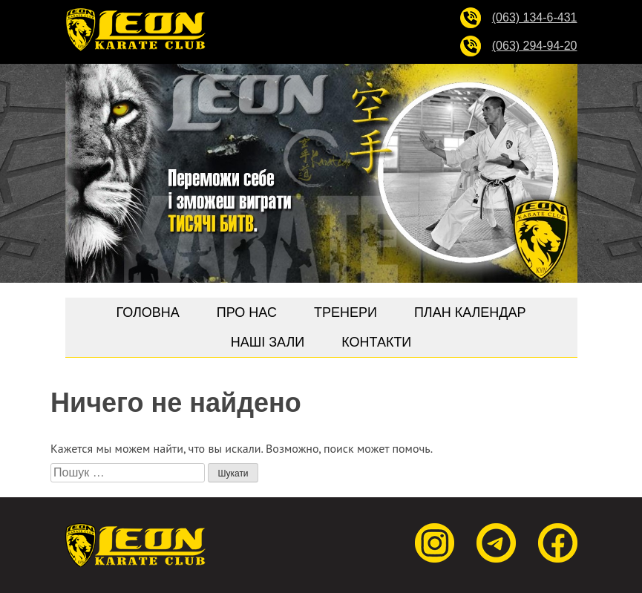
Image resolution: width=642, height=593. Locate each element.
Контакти (376, 342)
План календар (470, 312)
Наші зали (268, 342)
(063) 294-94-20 (534, 45)
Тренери (345, 312)
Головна (147, 312)
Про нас (247, 312)
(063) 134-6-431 (534, 17)
